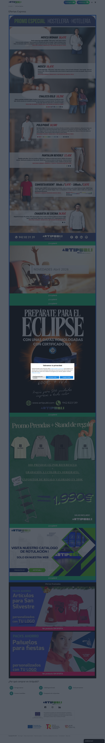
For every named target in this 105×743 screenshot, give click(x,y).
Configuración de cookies (38, 377)
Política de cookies (36, 372)
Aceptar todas (66, 377)
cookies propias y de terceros (57, 368)
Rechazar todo (52, 377)
